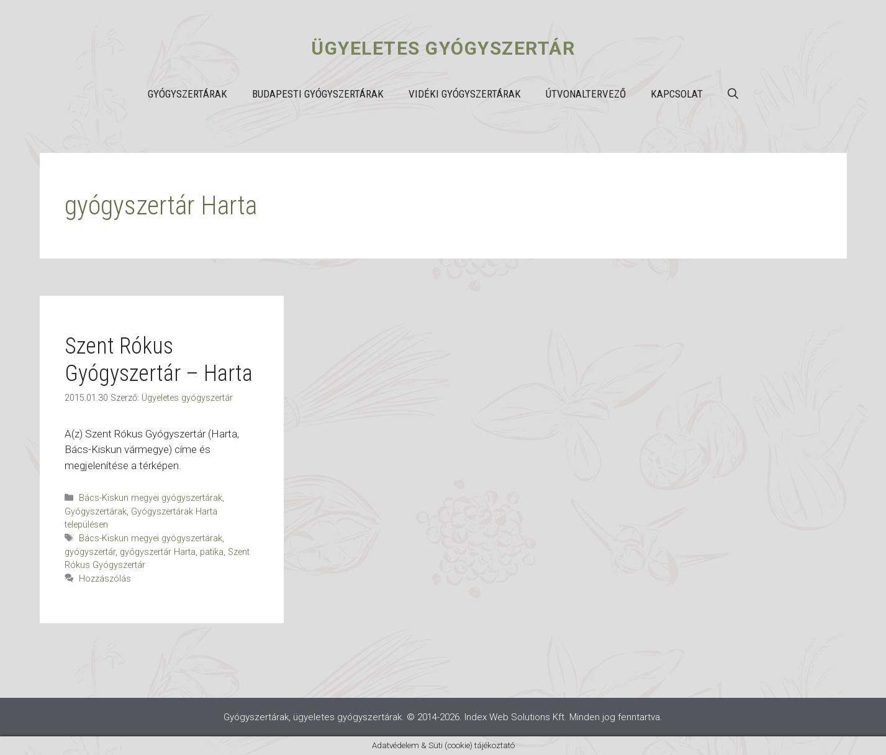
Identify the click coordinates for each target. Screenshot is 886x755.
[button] (733, 94)
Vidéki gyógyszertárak (465, 94)
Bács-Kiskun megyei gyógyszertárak (150, 498)
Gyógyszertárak (187, 94)
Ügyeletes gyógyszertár (443, 48)
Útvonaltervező (586, 94)
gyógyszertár (90, 552)
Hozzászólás (105, 579)
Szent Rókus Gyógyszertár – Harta (159, 359)
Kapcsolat (677, 94)
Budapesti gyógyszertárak (318, 94)
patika (212, 552)
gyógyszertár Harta (158, 552)
